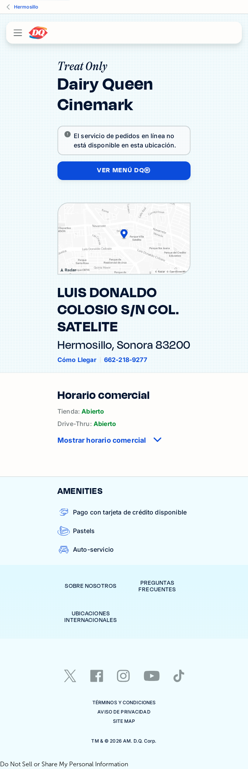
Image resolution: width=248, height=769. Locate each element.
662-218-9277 (125, 360)
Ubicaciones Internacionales (90, 617)
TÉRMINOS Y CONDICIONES (124, 702)
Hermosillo (26, 7)
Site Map (124, 721)
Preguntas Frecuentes (157, 586)
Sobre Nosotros (90, 586)
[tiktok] (178, 676)
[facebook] (96, 676)
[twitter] (70, 676)
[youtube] (152, 676)
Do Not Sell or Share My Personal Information (64, 764)
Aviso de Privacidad (123, 712)
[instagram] (123, 676)
